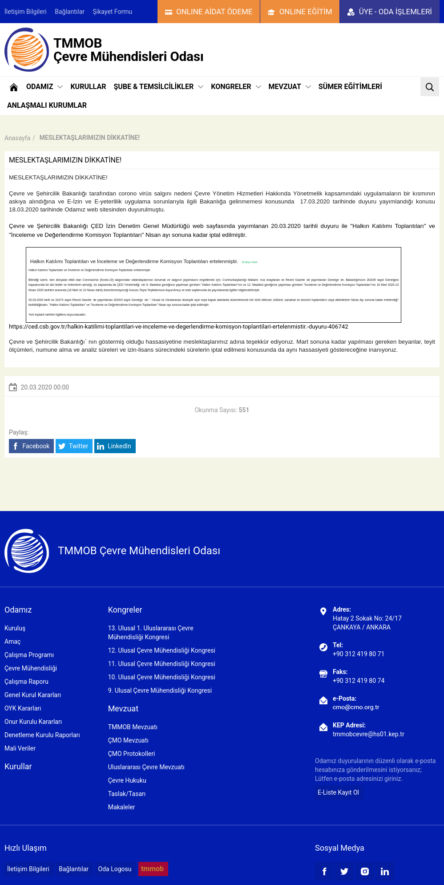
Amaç (12, 641)
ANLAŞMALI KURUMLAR (47, 105)
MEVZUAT (290, 86)
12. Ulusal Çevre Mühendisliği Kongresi (161, 650)
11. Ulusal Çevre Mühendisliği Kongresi (161, 663)
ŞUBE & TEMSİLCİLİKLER (158, 86)
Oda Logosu (115, 869)
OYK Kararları (22, 708)
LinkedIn (114, 446)
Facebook (30, 446)
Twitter (73, 446)
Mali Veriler (20, 748)
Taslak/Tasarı (127, 793)
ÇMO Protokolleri (131, 753)
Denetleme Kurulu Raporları (42, 735)
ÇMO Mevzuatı (128, 740)
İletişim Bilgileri (25, 11)
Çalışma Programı (29, 654)
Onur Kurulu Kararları (33, 721)
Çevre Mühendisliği (30, 668)
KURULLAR (88, 86)
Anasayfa (17, 138)
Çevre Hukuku (127, 780)
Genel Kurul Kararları (32, 694)
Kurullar (18, 766)
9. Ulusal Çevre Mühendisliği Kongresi (160, 690)
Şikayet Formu (113, 11)
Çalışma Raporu (26, 681)
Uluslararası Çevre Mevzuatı (146, 767)
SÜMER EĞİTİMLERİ (350, 86)
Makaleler (121, 807)
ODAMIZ (44, 86)
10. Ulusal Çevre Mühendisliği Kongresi (161, 677)
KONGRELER (236, 86)
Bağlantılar (70, 11)
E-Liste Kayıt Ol (338, 792)
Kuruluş (14, 628)
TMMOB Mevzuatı (132, 727)
